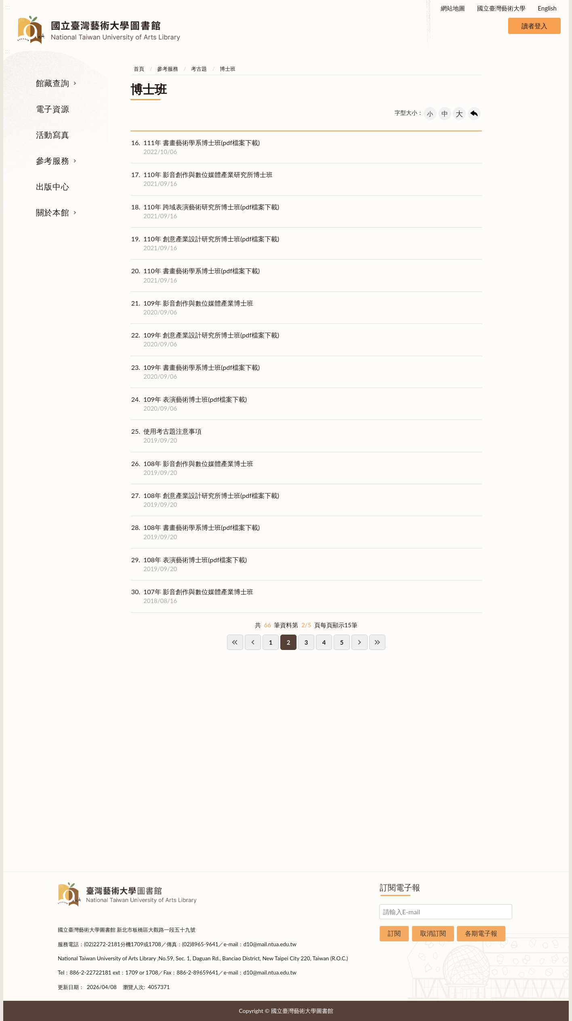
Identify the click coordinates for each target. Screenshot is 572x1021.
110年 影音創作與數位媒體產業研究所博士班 (201, 179)
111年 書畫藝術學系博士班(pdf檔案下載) (195, 147)
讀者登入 (534, 26)
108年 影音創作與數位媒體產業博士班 (191, 468)
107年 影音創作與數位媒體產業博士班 (191, 596)
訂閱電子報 (400, 887)
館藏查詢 (52, 83)
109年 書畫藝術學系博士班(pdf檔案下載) (195, 372)
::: (7, 7)
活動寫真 (52, 134)
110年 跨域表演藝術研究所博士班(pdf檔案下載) (204, 211)
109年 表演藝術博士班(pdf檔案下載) (188, 403)
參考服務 (52, 160)
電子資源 (52, 109)
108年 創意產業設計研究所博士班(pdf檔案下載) (204, 500)
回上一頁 (474, 113)
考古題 (199, 68)
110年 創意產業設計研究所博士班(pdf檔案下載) (204, 243)
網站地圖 (453, 8)
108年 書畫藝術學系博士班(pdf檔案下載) (195, 532)
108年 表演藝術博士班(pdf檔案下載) (188, 564)
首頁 (139, 68)
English (547, 8)
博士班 (228, 68)
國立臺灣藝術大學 (501, 8)
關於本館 (52, 212)
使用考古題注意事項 (166, 435)
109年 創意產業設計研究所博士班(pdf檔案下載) (204, 339)
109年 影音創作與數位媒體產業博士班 (191, 307)
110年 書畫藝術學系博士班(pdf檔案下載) (195, 275)
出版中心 (52, 186)
